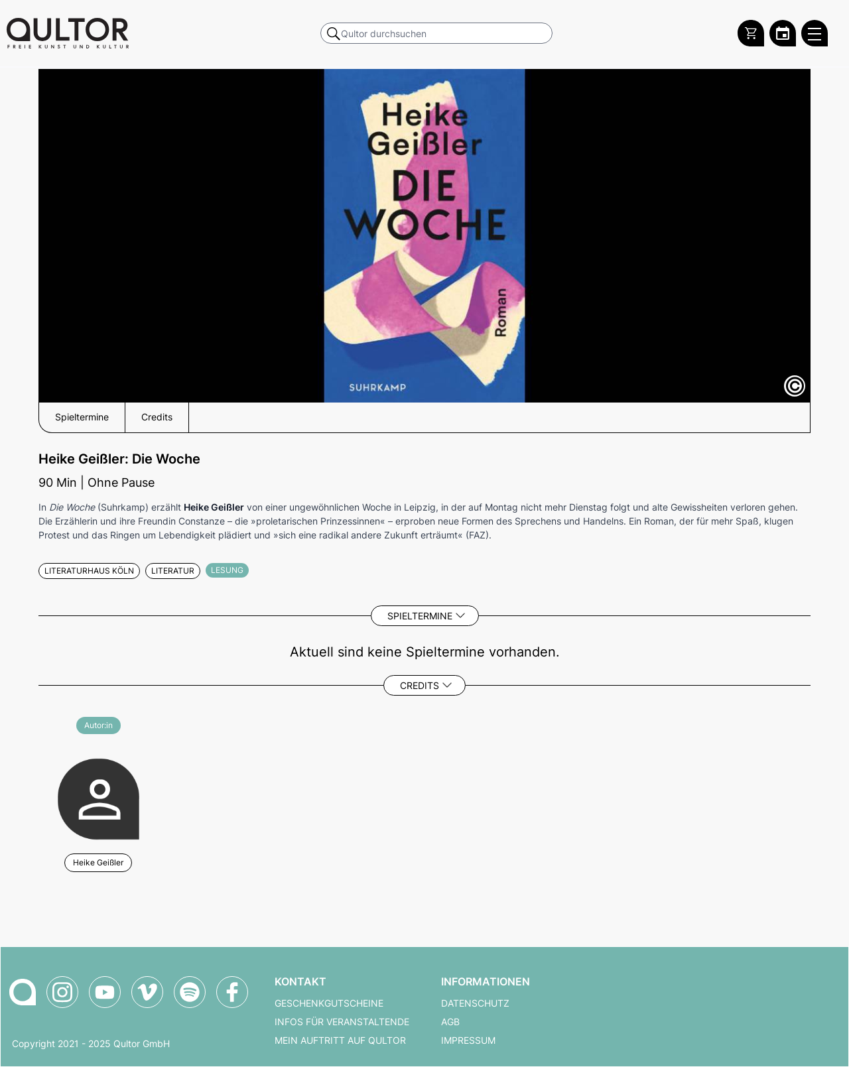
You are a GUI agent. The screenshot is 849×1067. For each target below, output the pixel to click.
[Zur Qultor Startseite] (68, 33)
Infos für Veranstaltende (342, 1022)
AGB (450, 1022)
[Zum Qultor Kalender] (782, 33)
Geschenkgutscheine (329, 1003)
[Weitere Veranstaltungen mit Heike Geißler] (98, 797)
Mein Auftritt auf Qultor (340, 1040)
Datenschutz (475, 1003)
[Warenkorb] (751, 33)
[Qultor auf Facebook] (232, 992)
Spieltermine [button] (82, 417)
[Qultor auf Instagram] (62, 992)
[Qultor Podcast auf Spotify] (190, 992)
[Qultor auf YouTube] (105, 992)
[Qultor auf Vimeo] (147, 992)
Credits (419, 685)
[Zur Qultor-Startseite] (22, 992)
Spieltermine (419, 615)
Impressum (468, 1040)
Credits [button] (156, 417)
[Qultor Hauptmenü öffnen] (814, 33)
